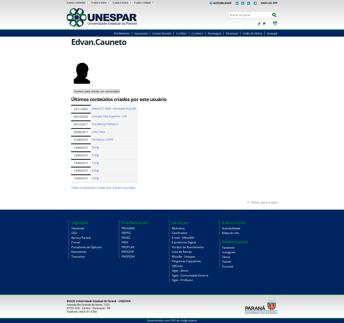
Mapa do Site (269, 3)
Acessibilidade (222, 3)
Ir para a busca (123, 2)
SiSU (74, 233)
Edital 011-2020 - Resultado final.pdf (114, 109)
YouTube (275, 23)
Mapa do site (230, 233)
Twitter (264, 23)
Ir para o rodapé (144, 2)
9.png (95, 147)
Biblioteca (178, 228)
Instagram (269, 23)
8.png (95, 155)
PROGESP (128, 252)
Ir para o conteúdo (78, 2)
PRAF (125, 242)
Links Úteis (98, 132)
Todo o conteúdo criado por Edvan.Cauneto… (104, 188)
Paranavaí (232, 33)
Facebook (258, 23)
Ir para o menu (101, 2)
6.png (95, 170)
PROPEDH (128, 257)
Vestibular (77, 228)
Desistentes (78, 252)
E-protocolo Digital (184, 242)
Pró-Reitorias (122, 33)
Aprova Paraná (81, 238)
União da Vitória (252, 33)
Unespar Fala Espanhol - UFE (109, 116)
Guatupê (272, 33)
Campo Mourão (161, 33)
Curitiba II (197, 33)
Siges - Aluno (180, 271)
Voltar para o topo (264, 202)
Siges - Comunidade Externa (190, 275)
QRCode (177, 266)
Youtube (227, 266)
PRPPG (126, 233)
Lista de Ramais (182, 252)
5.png (95, 178)
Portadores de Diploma (86, 247)
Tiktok (226, 257)
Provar (75, 242)
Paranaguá (214, 33)
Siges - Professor (182, 280)
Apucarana (141, 33)
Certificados (179, 233)
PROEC (126, 238)
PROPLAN (128, 247)
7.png (95, 162)
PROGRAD (128, 228)
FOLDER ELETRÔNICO (105, 124)
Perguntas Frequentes (186, 261)
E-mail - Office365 (183, 238)
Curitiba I (181, 33)
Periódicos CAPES (102, 139)
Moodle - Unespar (183, 257)
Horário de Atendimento (188, 247)
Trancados (78, 257)
